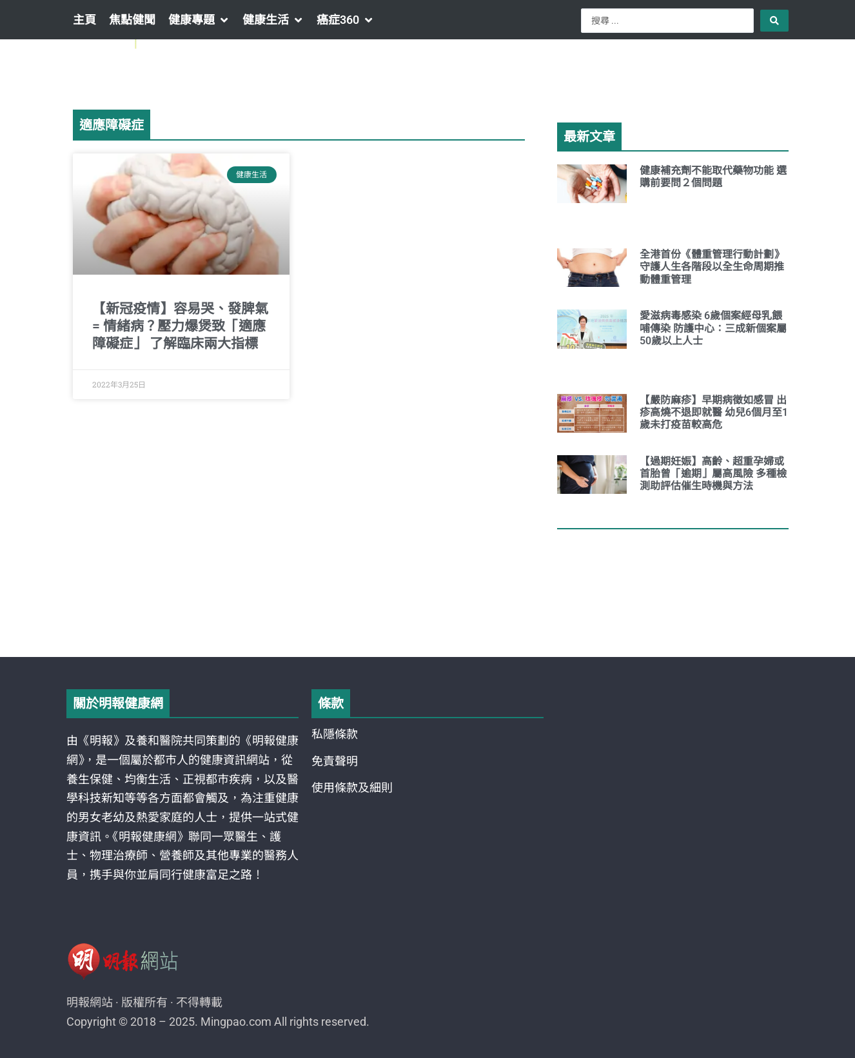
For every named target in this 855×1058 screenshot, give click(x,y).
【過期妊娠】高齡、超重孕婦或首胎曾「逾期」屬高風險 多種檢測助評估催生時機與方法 (713, 473)
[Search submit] (774, 21)
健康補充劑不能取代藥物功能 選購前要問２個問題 (713, 176)
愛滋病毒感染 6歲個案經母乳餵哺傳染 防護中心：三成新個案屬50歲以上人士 (713, 327)
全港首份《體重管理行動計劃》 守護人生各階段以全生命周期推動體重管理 (714, 266)
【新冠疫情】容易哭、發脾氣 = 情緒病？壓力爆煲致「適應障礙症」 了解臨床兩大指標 (180, 326)
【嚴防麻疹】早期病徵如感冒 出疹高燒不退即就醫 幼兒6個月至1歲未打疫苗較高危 (714, 412)
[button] (199, 20)
